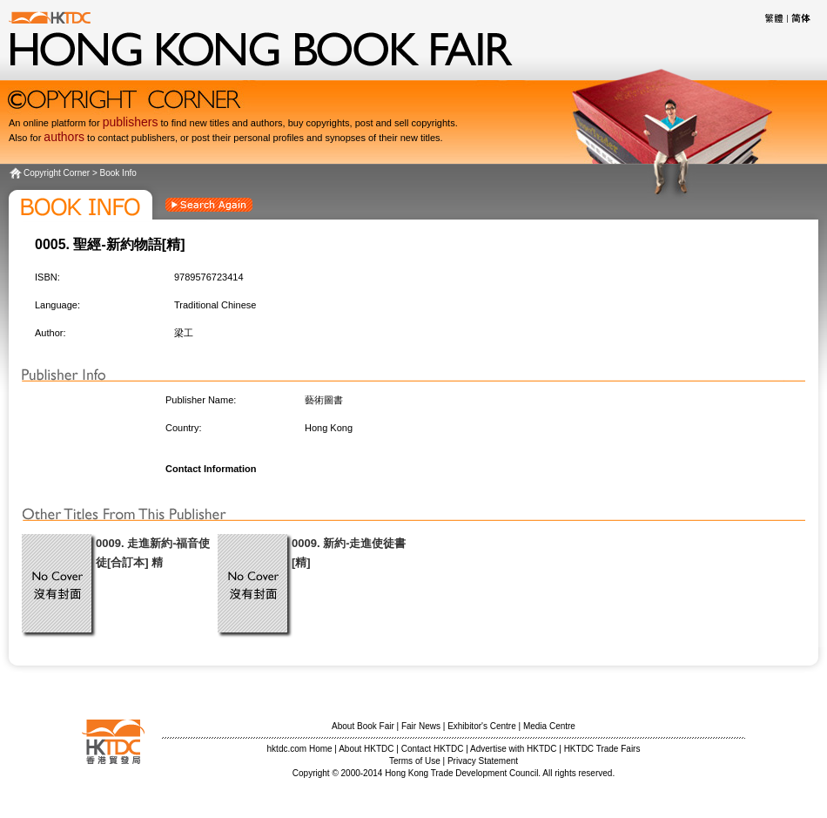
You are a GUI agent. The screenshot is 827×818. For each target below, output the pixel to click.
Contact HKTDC (432, 749)
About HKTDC (366, 749)
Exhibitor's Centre (481, 726)
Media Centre (549, 726)
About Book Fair (363, 726)
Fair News (420, 726)
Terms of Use (414, 761)
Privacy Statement (482, 761)
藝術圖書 (324, 400)
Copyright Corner (57, 173)
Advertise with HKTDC (513, 749)
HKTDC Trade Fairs (602, 749)
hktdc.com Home (300, 749)
